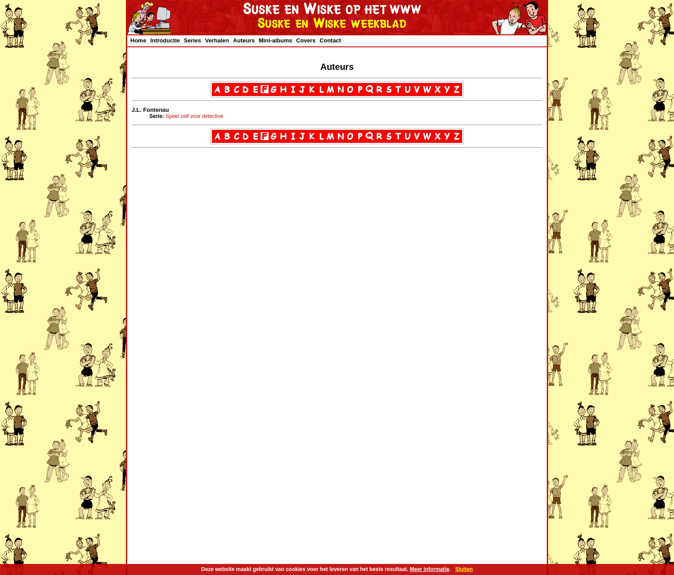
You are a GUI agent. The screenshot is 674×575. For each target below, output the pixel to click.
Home (138, 40)
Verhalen (217, 40)
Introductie (165, 40)
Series (192, 40)
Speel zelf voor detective (194, 116)
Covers (306, 40)
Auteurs (244, 40)
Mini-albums (275, 40)
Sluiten (464, 569)
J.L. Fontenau (150, 110)
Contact (330, 40)
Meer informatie (429, 569)
